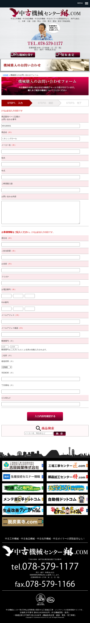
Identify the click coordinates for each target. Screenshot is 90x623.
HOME (5, 75)
